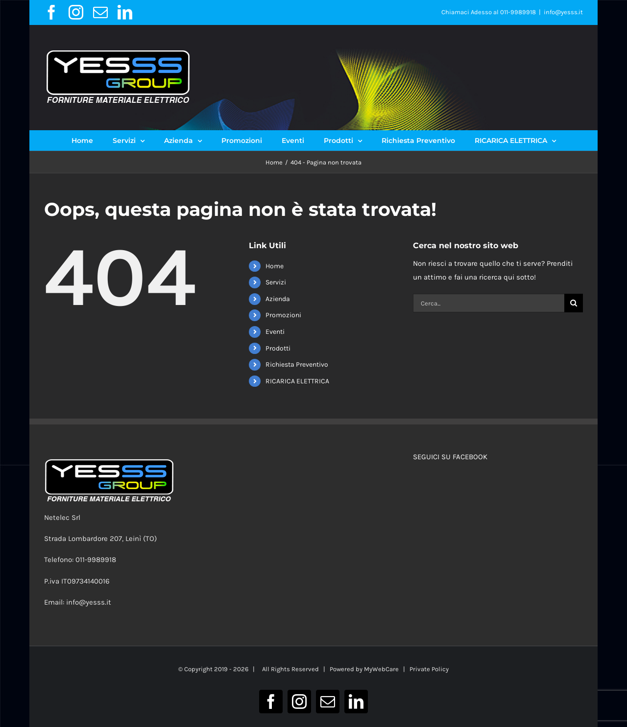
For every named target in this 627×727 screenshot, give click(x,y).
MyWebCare (381, 669)
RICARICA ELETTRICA (297, 381)
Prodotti (277, 348)
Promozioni (283, 315)
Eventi (275, 332)
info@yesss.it (563, 12)
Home (274, 266)
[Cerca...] (488, 303)
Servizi (275, 282)
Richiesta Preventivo (296, 364)
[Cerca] (573, 303)
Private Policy (429, 669)
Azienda (277, 299)
